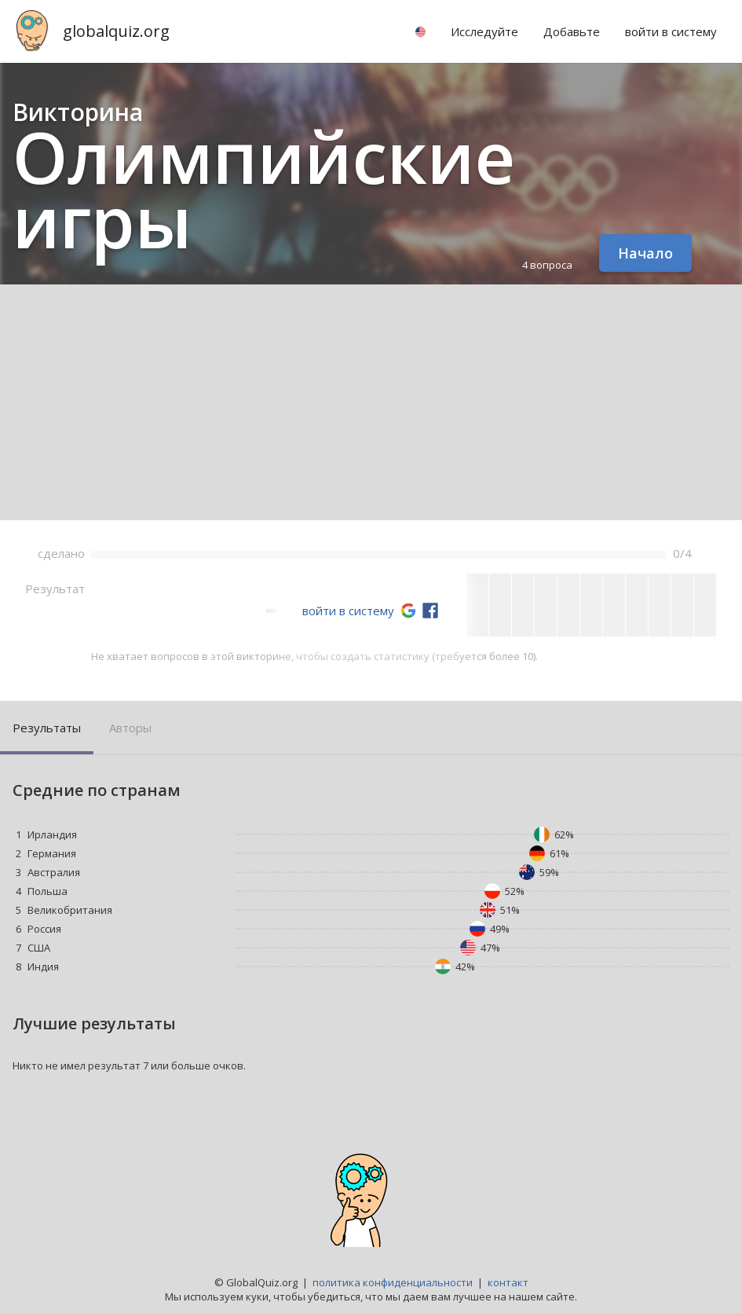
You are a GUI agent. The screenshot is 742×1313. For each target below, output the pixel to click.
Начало (645, 253)
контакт (508, 1282)
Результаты (47, 727)
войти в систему (348, 610)
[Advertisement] (371, 402)
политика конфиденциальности (393, 1282)
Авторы (130, 727)
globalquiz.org (116, 31)
